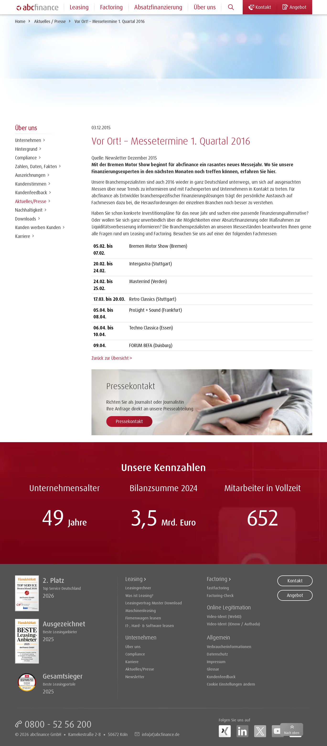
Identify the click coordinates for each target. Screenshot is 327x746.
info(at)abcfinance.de (160, 733)
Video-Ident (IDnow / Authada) (233, 623)
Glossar (213, 668)
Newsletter (134, 676)
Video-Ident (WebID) (224, 615)
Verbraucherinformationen (229, 646)
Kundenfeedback (31, 192)
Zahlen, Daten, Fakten (36, 166)
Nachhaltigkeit (29, 210)
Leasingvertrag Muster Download (153, 602)
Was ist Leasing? (139, 594)
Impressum (216, 661)
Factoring (111, 7)
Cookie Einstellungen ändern (231, 683)
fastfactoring (218, 587)
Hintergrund (26, 149)
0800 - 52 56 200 (58, 724)
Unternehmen (28, 140)
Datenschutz (217, 653)
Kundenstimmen (30, 184)
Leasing (79, 7)
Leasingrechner (138, 587)
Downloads (25, 219)
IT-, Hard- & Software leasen (149, 625)
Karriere (22, 236)
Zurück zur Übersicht (110, 358)
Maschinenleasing (140, 609)
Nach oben (291, 733)
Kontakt (295, 580)
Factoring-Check (220, 594)
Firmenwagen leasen (143, 617)
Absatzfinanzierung (158, 7)
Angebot (295, 595)
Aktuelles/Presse (30, 201)
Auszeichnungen (30, 175)
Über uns (205, 7)
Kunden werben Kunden (38, 227)
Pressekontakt (129, 421)
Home (20, 21)
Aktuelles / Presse (50, 21)
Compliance (26, 158)
